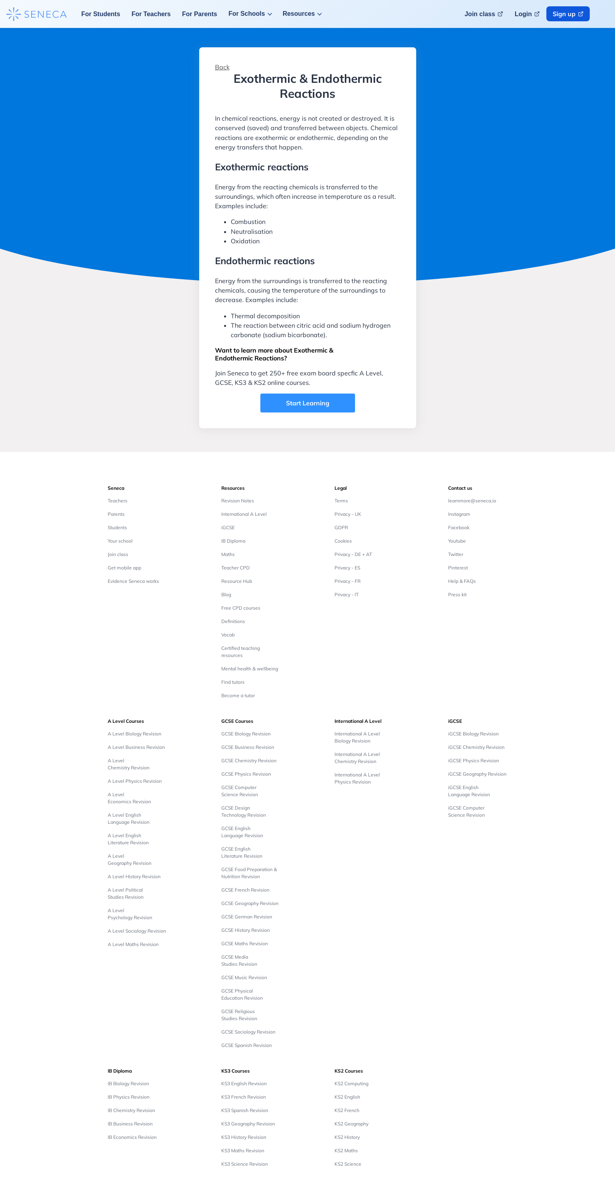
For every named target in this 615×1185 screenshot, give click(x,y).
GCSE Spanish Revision (246, 1045)
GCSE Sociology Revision (248, 1032)
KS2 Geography (351, 1124)
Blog (226, 594)
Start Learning (307, 403)
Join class (118, 554)
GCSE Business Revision (247, 747)
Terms (341, 501)
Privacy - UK (348, 514)
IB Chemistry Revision (131, 1110)
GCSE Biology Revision (246, 734)
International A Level (244, 514)
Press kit (457, 594)
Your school (120, 541)
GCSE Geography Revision (250, 903)
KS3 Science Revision (244, 1164)
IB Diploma (233, 541)
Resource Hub (236, 581)
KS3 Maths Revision (242, 1150)
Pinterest (458, 568)
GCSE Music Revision (244, 977)
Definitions (233, 621)
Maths (228, 554)
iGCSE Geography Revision (477, 774)
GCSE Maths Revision (244, 943)
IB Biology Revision (128, 1083)
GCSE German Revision (246, 917)
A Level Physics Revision (135, 781)
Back (222, 67)
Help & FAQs (462, 581)
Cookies (343, 541)
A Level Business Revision (136, 747)
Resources (298, 13)
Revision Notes (237, 501)
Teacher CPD (235, 568)
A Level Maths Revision (133, 944)
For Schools (246, 13)
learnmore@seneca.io (472, 501)
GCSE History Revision (245, 930)
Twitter (455, 554)
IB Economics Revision (132, 1137)
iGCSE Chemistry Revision (476, 747)
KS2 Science (348, 1164)
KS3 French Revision (243, 1097)
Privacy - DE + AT (353, 554)
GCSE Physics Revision (246, 774)
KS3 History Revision (243, 1137)
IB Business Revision (130, 1124)
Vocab (228, 635)
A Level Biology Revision (134, 734)
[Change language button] (604, 14)
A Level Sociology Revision (137, 931)
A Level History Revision (134, 876)
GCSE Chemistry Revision (249, 760)
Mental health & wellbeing (249, 669)
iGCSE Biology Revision (473, 734)
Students (117, 527)
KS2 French (347, 1110)
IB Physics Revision (129, 1097)
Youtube (457, 541)
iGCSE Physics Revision (473, 760)
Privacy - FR (348, 581)
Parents (116, 514)
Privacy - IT (347, 594)
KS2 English (347, 1097)
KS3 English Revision (244, 1083)
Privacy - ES (347, 568)
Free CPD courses (240, 608)
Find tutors (233, 682)
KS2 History (347, 1137)
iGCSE (228, 527)
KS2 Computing (351, 1083)
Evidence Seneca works (133, 581)
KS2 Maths (346, 1150)
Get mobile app (124, 568)
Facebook (458, 527)
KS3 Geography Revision (248, 1124)
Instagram (459, 514)
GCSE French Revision (245, 890)
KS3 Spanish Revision (244, 1110)
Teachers (117, 501)
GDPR (341, 527)
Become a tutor (238, 695)
